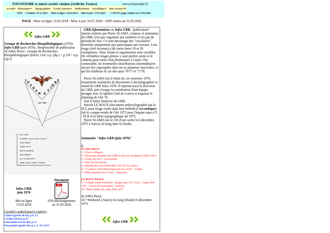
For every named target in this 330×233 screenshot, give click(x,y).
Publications (81, 8)
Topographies (42, 8)
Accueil (10, 8)
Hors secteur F (117, 8)
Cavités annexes (62, 8)
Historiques (24, 8)
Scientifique (98, 8)
